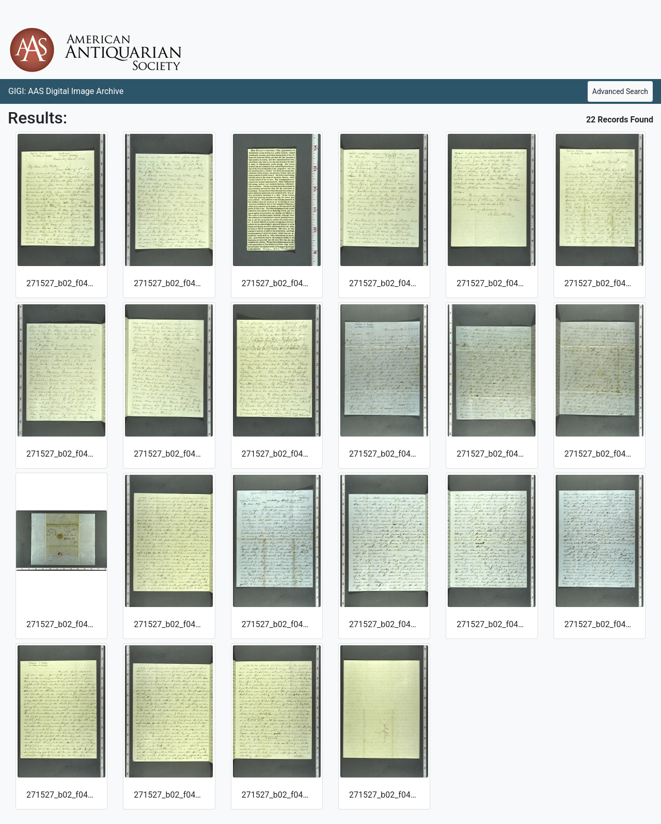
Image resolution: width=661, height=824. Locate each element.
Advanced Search (620, 91)
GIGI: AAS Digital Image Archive (65, 91)
